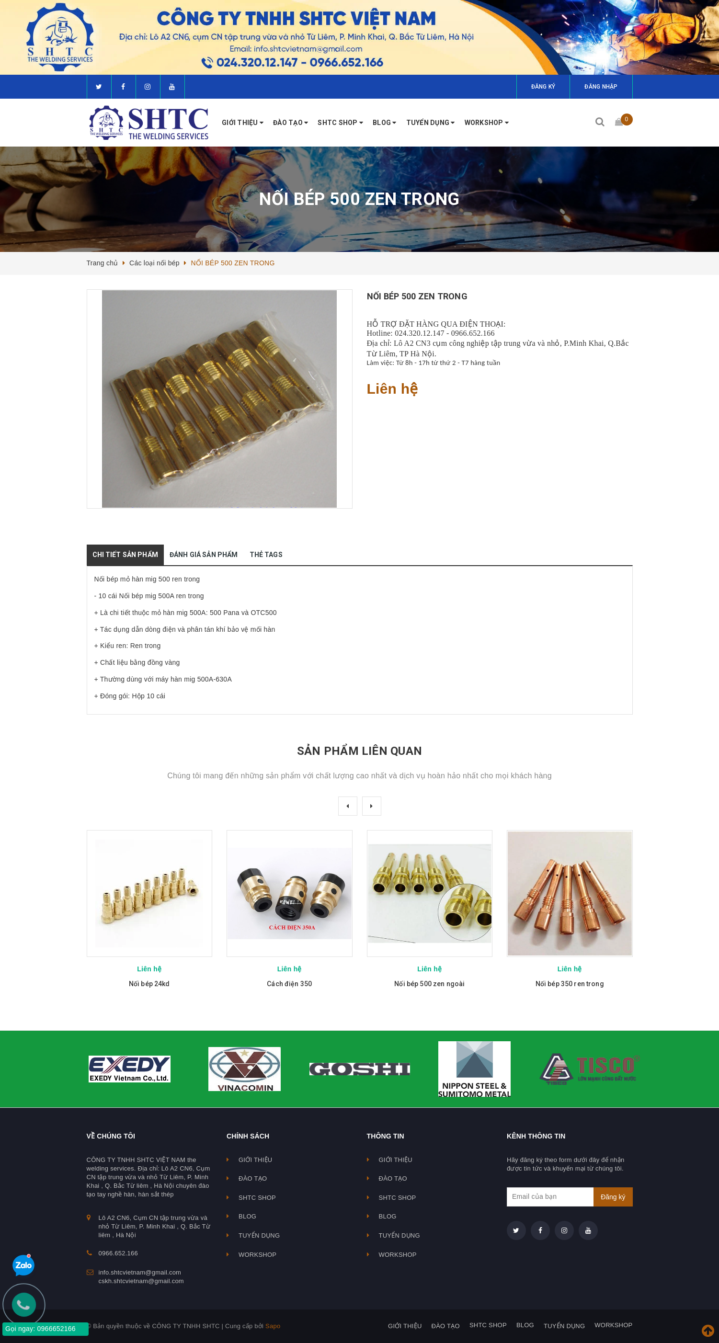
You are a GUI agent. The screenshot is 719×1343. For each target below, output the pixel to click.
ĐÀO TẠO (290, 122)
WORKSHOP (487, 122)
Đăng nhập (600, 86)
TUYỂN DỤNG (430, 122)
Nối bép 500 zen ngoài (429, 984)
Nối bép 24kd (149, 984)
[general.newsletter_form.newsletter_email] (570, 1196)
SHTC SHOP (340, 122)
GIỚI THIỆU (242, 122)
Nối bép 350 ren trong (570, 984)
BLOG (385, 122)
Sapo (272, 1326)
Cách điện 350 (289, 984)
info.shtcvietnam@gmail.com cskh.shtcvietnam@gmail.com (141, 1277)
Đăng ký (543, 86)
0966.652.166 (118, 1253)
